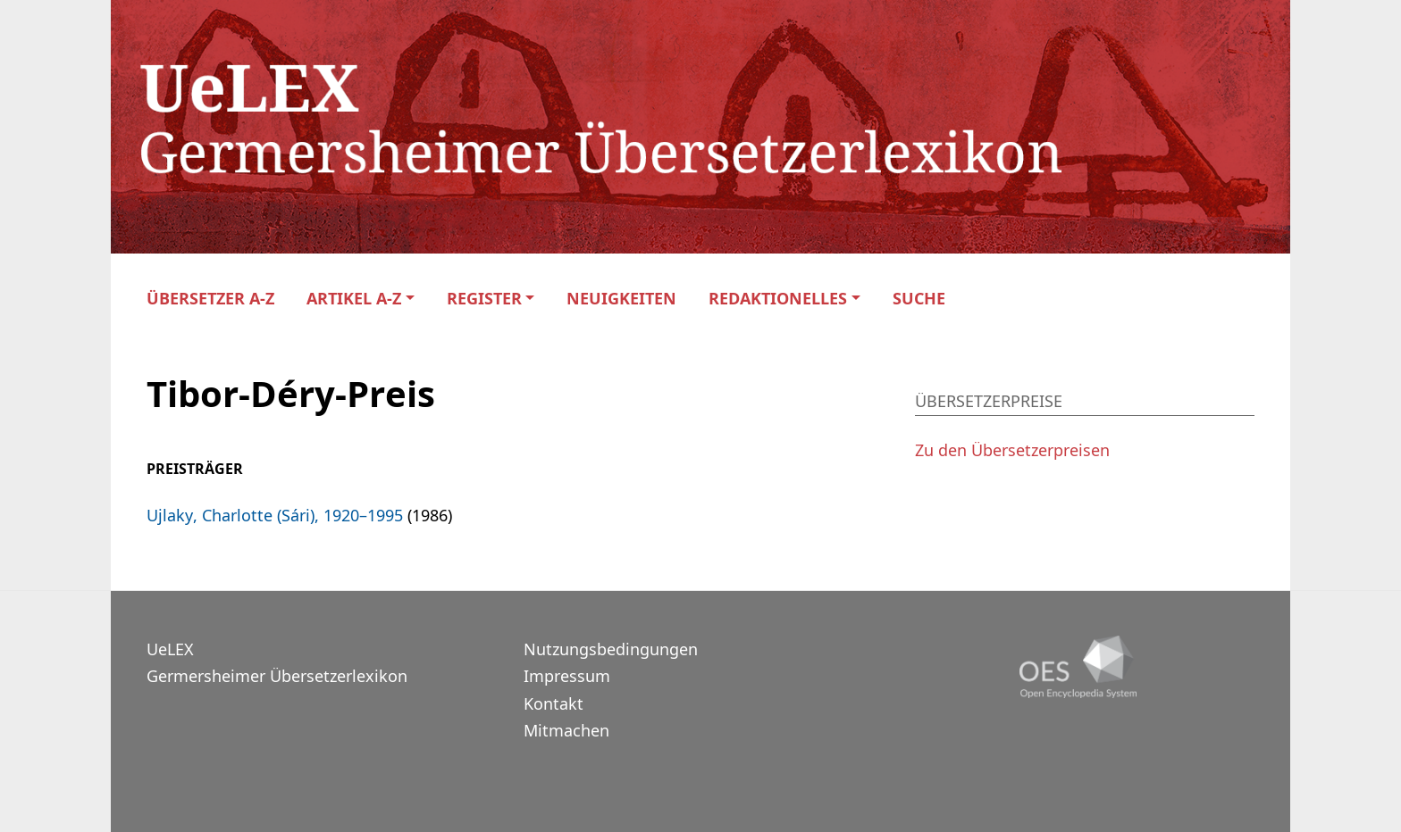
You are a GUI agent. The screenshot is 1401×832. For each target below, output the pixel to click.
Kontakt (553, 703)
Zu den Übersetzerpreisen (1012, 450)
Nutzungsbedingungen (611, 649)
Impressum (567, 675)
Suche (919, 298)
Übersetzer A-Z (210, 298)
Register (484, 298)
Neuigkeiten (621, 298)
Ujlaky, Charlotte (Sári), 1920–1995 (275, 515)
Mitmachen (566, 730)
